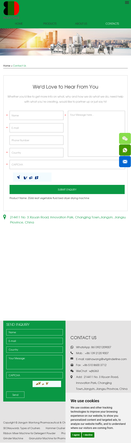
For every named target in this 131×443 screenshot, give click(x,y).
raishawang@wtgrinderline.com (106, 359)
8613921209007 (101, 347)
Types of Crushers (30, 428)
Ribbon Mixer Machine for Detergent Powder (29, 433)
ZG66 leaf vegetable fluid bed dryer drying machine (58, 198)
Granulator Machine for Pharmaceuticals (53, 438)
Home (19, 23)
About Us (81, 23)
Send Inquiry (18, 325)
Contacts (112, 23)
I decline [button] (88, 434)
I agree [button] (76, 434)
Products (50, 23)
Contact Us (19, 65)
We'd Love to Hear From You (65, 87)
